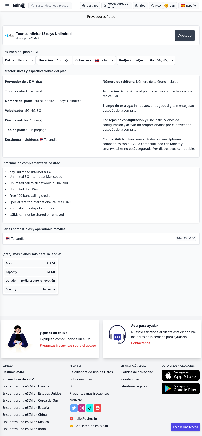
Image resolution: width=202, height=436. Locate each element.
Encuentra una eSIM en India (24, 429)
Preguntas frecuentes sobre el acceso (68, 345)
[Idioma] (188, 5)
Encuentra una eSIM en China (24, 415)
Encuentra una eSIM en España (25, 407)
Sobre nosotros (81, 379)
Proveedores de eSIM (18, 379)
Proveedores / (97, 16)
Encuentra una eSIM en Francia (25, 386)
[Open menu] (7, 5)
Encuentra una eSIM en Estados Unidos (31, 393)
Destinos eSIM (13, 372)
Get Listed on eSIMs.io (89, 426)
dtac (111, 16)
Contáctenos (140, 343)
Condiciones (130, 379)
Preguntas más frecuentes (89, 393)
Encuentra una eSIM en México (25, 422)
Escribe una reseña (185, 427)
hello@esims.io (84, 418)
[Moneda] (170, 5)
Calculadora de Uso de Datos (91, 372)
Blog (73, 386)
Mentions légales (134, 386)
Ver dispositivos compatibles (174, 148)
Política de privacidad (137, 372)
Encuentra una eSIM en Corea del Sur (30, 400)
